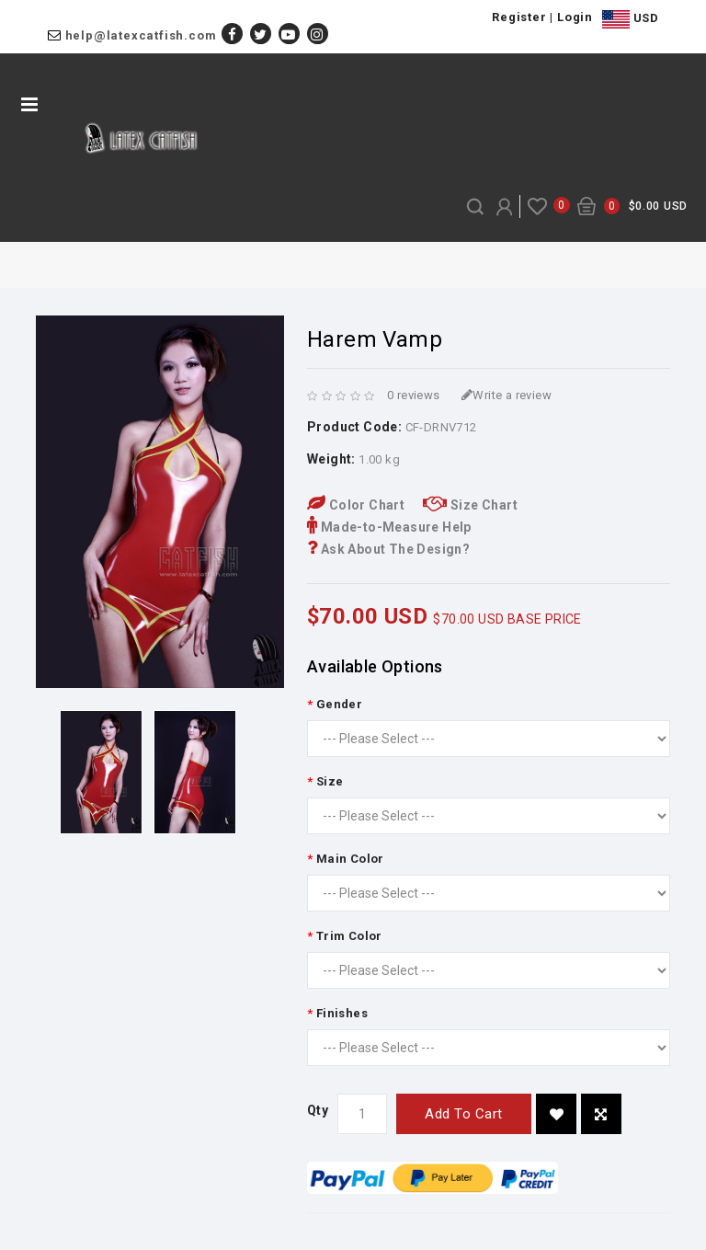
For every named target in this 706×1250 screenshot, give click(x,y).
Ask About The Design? (388, 549)
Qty (317, 1110)
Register (519, 17)
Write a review (506, 395)
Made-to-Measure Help (389, 527)
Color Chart (355, 505)
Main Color (350, 859)
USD (630, 19)
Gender (339, 704)
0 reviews (413, 395)
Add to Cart (464, 1114)
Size (330, 781)
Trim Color (349, 936)
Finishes (342, 1013)
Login (575, 17)
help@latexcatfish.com (141, 35)
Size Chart (470, 505)
